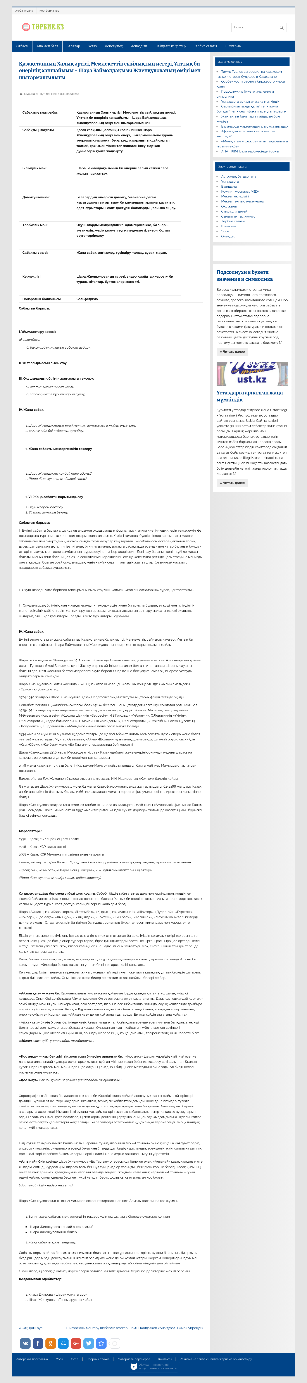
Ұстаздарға (230, 181)
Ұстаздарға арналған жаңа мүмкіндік (250, 102)
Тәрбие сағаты (205, 46)
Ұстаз (92, 46)
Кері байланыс (49, 10)
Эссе (225, 231)
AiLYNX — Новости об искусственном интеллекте (158, 1366)
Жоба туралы (24, 10)
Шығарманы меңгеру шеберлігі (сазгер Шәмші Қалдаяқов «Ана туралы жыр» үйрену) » (134, 1328)
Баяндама (229, 186)
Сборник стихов (97, 1359)
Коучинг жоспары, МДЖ (240, 192)
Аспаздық (139, 46)
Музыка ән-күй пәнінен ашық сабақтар (51, 93)
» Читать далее (232, 352)
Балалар (73, 46)
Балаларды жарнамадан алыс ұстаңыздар (254, 126)
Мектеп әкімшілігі (235, 196)
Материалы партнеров (134, 1359)
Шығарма (233, 46)
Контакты (165, 1359)
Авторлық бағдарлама (238, 176)
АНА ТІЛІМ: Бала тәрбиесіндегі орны (250, 151)
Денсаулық (114, 46)
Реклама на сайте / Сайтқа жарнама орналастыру (216, 1359)
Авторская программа (32, 1359)
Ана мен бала (48, 46)
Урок (59, 1359)
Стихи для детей (234, 211)
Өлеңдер (228, 236)
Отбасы (22, 46)
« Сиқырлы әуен (32, 1328)
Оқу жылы (229, 206)
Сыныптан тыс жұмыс (238, 216)
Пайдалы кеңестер (170, 46)
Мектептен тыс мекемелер (242, 201)
